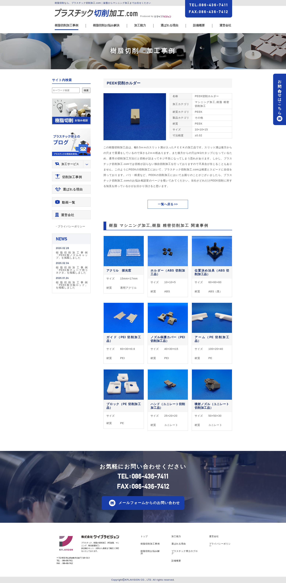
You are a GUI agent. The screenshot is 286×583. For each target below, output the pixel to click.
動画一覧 (68, 202)
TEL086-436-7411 (208, 5)
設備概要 (199, 25)
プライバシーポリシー (220, 544)
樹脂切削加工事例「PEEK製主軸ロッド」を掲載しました (72, 285)
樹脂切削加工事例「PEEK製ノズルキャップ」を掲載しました (72, 255)
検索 (86, 90)
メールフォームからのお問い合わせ (149, 503)
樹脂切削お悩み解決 (106, 25)
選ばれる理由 (169, 25)
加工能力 (140, 25)
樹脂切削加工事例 (66, 25)
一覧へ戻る (166, 204)
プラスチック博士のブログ (184, 552)
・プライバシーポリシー (70, 226)
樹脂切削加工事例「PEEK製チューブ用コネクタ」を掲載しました (72, 270)
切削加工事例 (72, 177)
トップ (144, 536)
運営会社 (225, 25)
